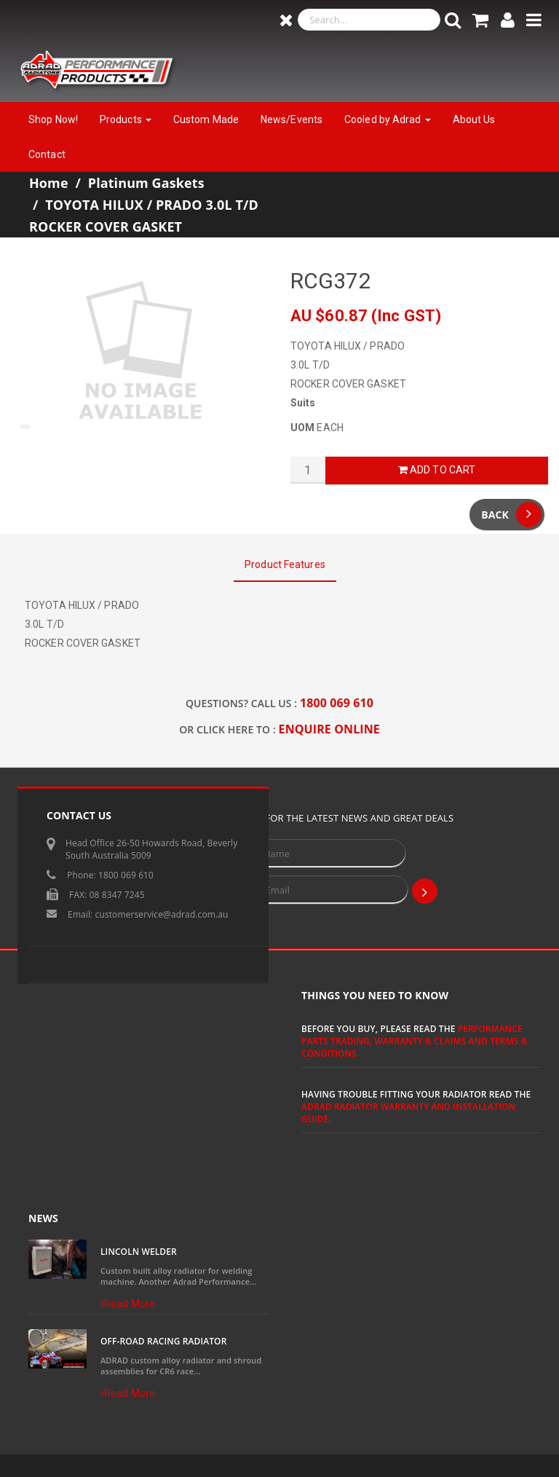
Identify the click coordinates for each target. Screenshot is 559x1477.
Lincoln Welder (138, 1251)
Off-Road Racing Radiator (163, 1341)
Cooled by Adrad (387, 119)
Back (511, 514)
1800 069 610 (336, 703)
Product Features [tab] (285, 564)
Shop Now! (53, 119)
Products (125, 119)
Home (48, 183)
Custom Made (206, 119)
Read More (127, 1303)
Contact (47, 154)
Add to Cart (436, 470)
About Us (474, 119)
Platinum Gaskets (146, 183)
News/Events (291, 119)
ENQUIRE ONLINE (329, 729)
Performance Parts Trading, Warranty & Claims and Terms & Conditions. (414, 1041)
